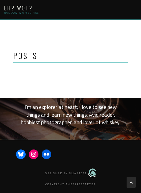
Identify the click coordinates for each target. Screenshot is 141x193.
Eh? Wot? (18, 8)
